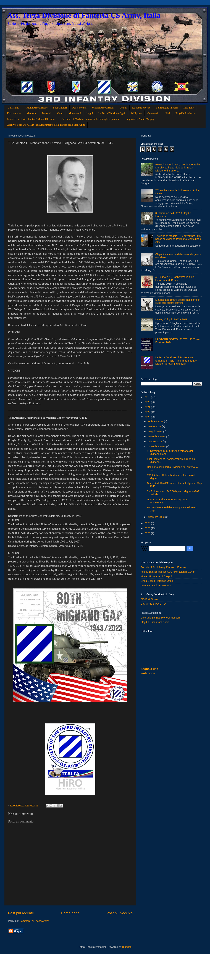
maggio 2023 (155, 431)
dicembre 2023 (156, 517)
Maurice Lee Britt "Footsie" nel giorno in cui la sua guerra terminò (177, 301)
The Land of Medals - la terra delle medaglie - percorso (90, 119)
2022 (148, 412)
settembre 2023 (157, 436)
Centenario (153, 113)
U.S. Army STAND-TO (153, 603)
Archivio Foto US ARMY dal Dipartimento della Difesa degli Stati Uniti (46, 124)
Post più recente (21, 913)
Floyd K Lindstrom (185, 113)
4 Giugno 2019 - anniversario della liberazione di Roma (175, 278)
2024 (148, 523)
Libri (167, 113)
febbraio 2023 (156, 421)
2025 (148, 528)
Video (60, 113)
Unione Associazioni (103, 107)
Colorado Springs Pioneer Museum (160, 617)
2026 (148, 533)
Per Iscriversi (79, 107)
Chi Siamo (13, 107)
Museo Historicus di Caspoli (156, 576)
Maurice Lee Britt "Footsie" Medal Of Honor (31, 119)
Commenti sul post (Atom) (34, 921)
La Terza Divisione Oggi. (111, 113)
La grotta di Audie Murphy (140, 119)
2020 (148, 402)
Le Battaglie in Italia (167, 107)
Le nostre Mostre (141, 107)
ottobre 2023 (155, 441)
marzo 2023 (155, 426)
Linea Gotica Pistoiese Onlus (157, 580)
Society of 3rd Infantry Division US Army (163, 567)
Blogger (126, 946)
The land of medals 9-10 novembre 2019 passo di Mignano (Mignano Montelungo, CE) (178, 239)
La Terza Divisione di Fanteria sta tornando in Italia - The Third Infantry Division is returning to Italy (176, 360)
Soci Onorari (60, 107)
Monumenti (75, 113)
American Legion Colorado (156, 585)
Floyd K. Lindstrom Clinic (155, 622)
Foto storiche (14, 113)
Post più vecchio (119, 913)
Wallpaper (136, 113)
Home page (70, 913)
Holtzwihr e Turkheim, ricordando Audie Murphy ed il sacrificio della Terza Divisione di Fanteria (177, 167)
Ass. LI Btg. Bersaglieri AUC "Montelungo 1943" (168, 571)
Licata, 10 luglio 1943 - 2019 (171, 319)
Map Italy (188, 107)
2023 (148, 417)
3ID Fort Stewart (150, 599)
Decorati (46, 113)
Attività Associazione (36, 107)
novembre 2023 (157, 446)
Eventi (123, 107)
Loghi (89, 113)
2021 (148, 407)
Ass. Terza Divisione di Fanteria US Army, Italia (84, 15)
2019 (148, 397)
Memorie (31, 113)
